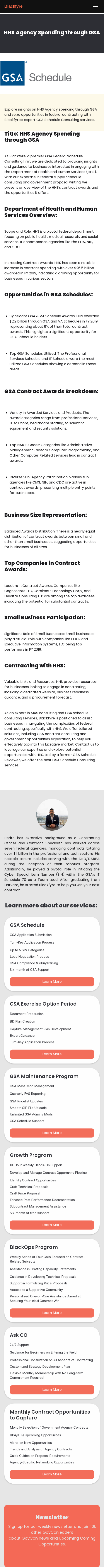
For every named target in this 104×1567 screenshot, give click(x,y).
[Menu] (95, 6)
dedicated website (39, 692)
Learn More (52, 984)
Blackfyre (13, 6)
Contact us (84, 744)
